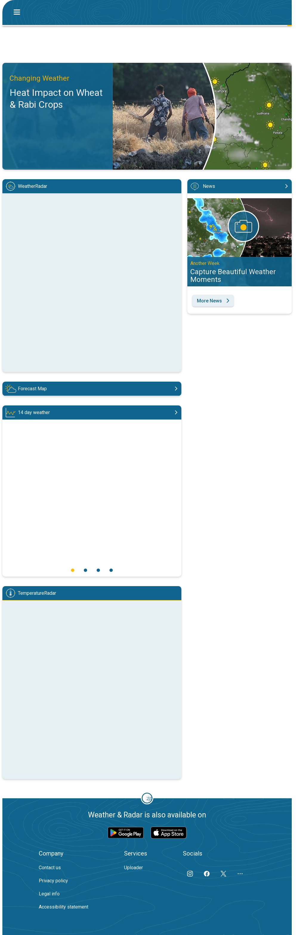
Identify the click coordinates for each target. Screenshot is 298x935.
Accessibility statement (63, 907)
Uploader (133, 867)
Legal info (49, 894)
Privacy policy (53, 881)
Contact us (50, 867)
